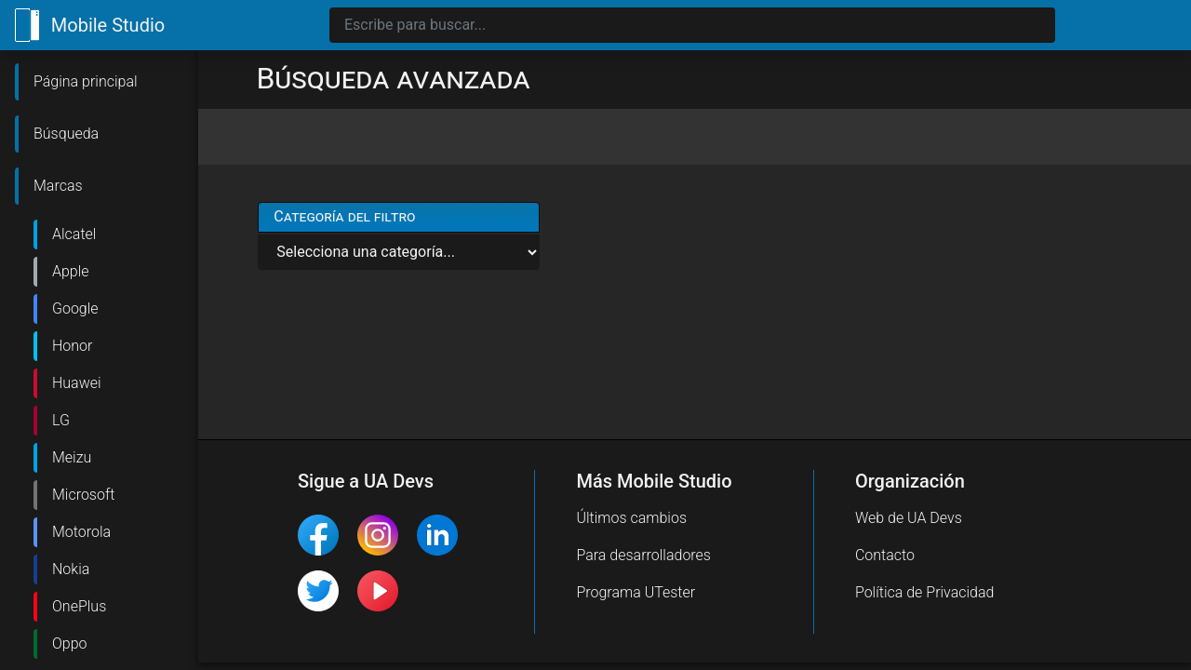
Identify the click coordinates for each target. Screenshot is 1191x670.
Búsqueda (66, 133)
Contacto (885, 555)
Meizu (71, 457)
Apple (70, 271)
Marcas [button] (58, 185)
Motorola (81, 532)
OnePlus (79, 606)
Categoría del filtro (344, 216)
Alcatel (74, 234)
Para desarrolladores (643, 555)
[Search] (692, 25)
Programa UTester (635, 592)
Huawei (76, 383)
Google (75, 308)
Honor (72, 346)
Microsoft (83, 494)
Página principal (85, 81)
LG (61, 420)
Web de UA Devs (908, 518)
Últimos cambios (631, 518)
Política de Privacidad (925, 592)
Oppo (69, 643)
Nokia (70, 569)
